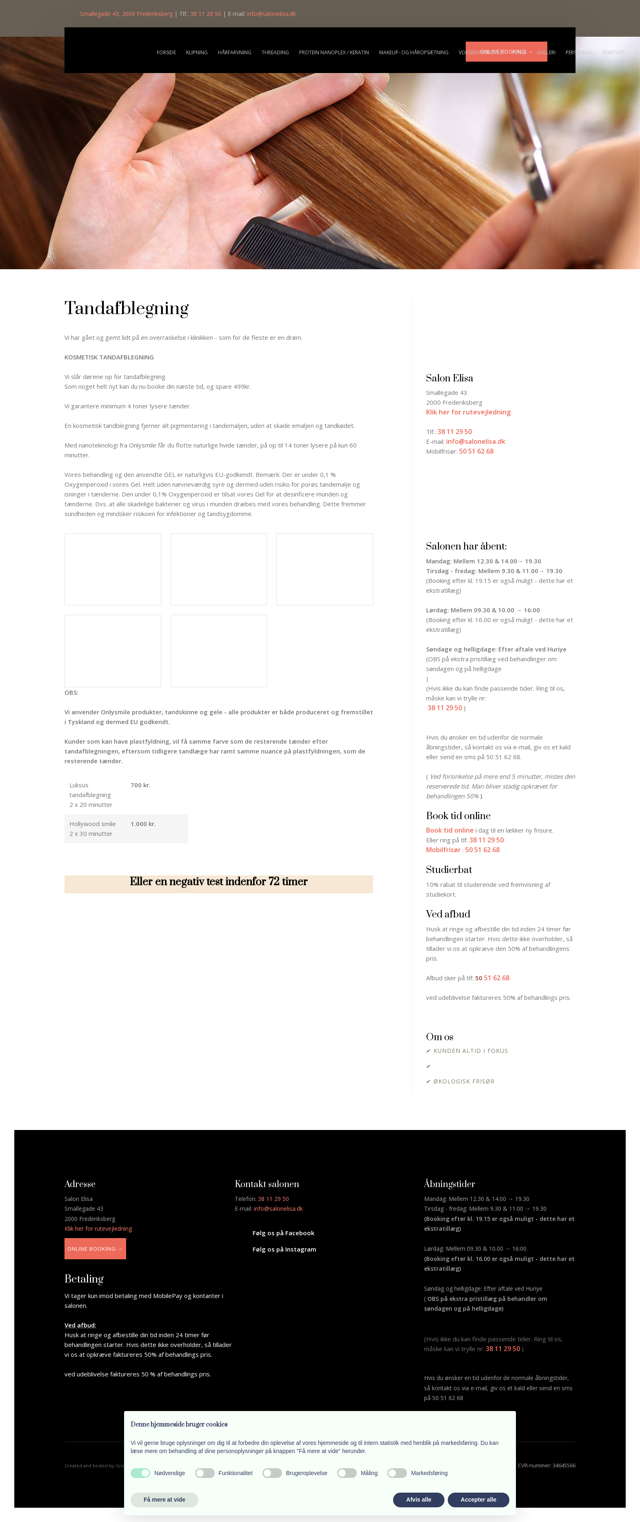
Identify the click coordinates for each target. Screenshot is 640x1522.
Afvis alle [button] (418, 1499)
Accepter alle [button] (478, 1499)
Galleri (546, 52)
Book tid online (450, 830)
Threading (275, 52)
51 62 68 (496, 977)
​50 (479, 978)
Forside (166, 52)
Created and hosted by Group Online (105, 1465)
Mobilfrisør (443, 849)
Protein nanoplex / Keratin (334, 52)
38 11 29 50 (445, 707)
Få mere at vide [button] (164, 1499)
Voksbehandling (480, 52)
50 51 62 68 (482, 849)
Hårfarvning (234, 52)
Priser (519, 52)
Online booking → (95, 1248)
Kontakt (613, 52)
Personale (579, 52)
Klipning (197, 52)
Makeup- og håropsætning (414, 52)
